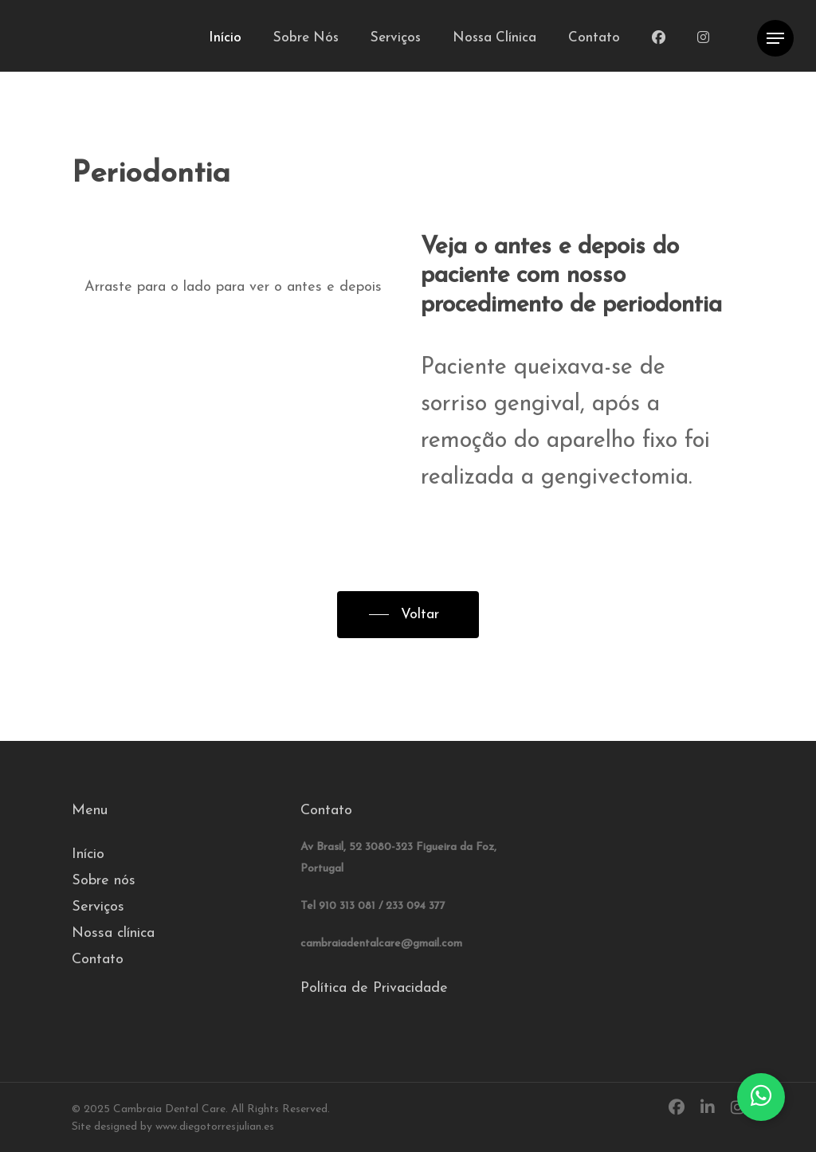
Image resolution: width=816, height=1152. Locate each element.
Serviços (98, 907)
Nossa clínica (113, 933)
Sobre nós (103, 880)
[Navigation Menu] (775, 38)
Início (88, 854)
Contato (98, 959)
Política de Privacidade (374, 988)
